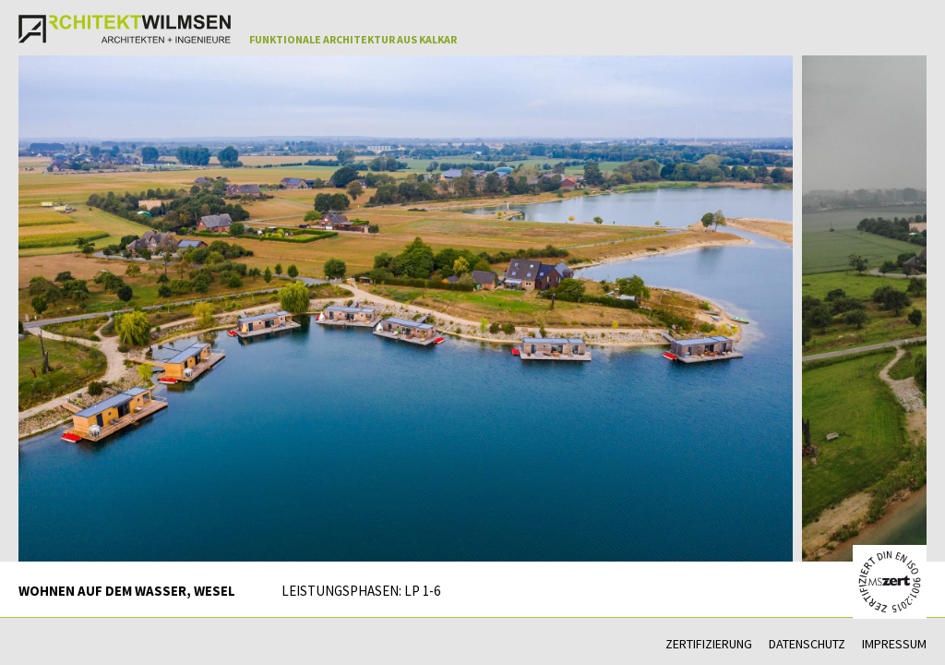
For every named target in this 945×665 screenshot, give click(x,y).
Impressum (894, 643)
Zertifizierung (708, 643)
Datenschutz (807, 643)
